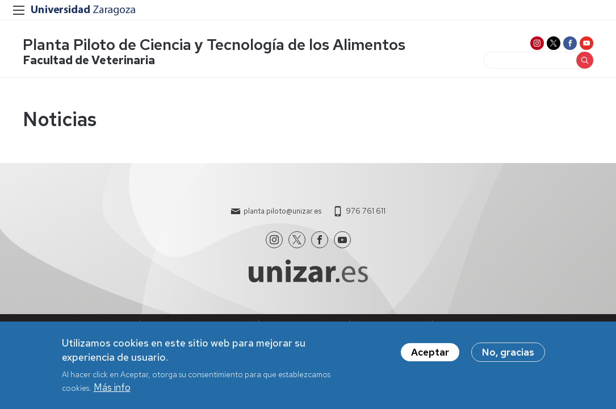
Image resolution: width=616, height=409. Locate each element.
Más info (112, 391)
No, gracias (508, 356)
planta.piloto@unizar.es (282, 211)
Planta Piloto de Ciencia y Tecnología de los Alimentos (214, 45)
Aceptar (430, 356)
